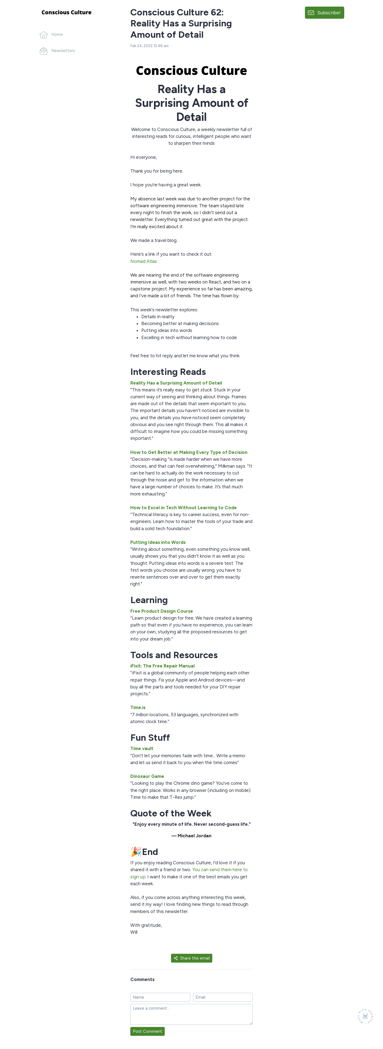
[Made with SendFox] (365, 1016)
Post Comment (147, 1031)
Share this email (191, 958)
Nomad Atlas (143, 261)
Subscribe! (329, 12)
